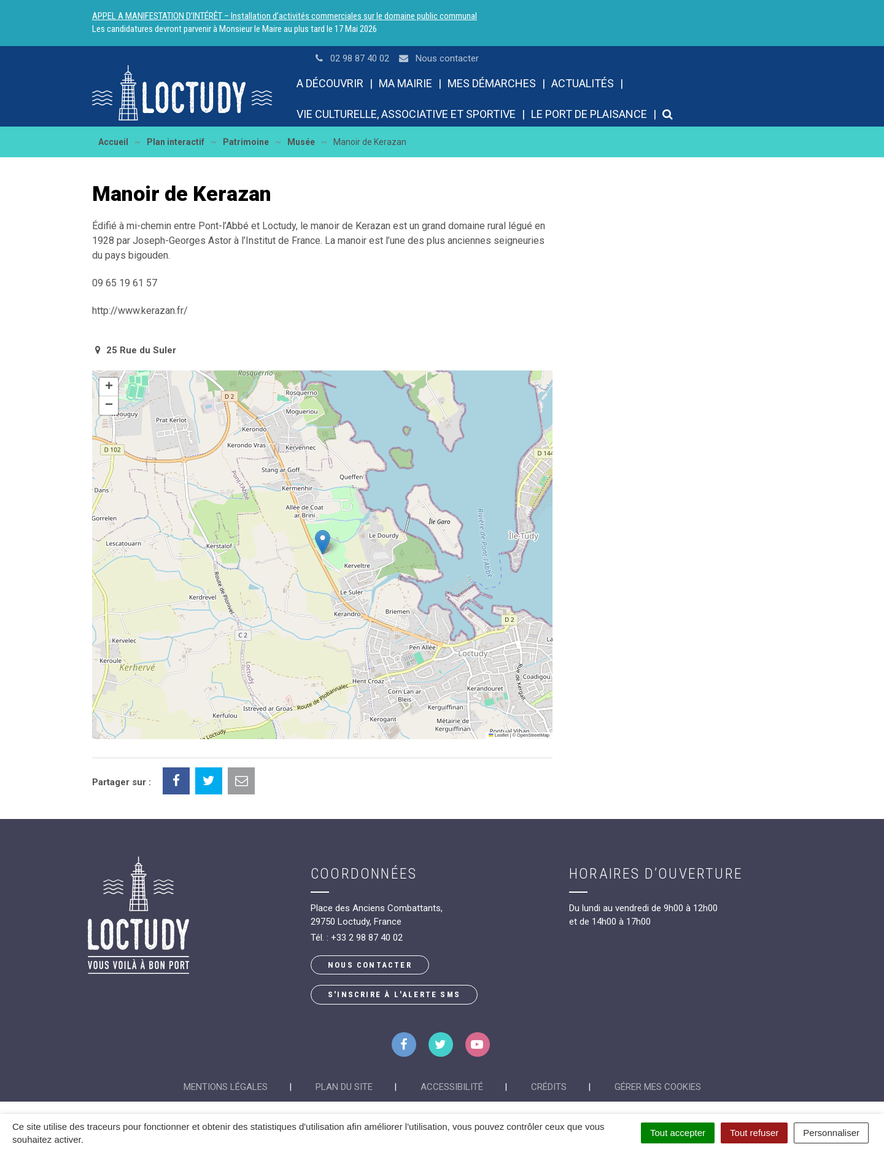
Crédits (549, 1086)
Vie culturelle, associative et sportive (406, 114)
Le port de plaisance (589, 114)
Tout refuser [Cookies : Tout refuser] (754, 1132)
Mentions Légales (226, 1086)
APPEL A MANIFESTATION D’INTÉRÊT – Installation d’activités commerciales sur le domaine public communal (284, 16)
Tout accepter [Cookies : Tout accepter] (677, 1132)
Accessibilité (452, 1086)
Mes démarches (492, 83)
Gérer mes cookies (658, 1086)
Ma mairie (405, 83)
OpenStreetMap (533, 735)
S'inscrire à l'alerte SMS (394, 994)
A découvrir (330, 83)
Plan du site (344, 1086)
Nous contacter (370, 965)
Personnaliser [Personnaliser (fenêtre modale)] (831, 1132)
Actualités (582, 83)
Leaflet (498, 735)
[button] (322, 542)
